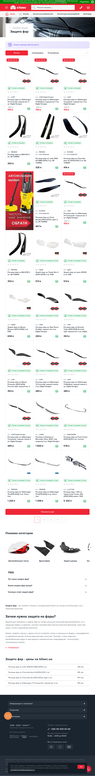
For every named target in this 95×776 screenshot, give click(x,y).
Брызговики (44, 561)
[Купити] (28, 108)
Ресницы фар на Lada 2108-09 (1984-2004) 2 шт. (27, 667)
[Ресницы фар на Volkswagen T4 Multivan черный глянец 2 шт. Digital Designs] (75, 367)
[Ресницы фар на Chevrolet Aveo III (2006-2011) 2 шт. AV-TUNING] (75, 141)
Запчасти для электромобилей (68, 14)
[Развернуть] (12, 648)
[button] (90, 547)
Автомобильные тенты (18, 561)
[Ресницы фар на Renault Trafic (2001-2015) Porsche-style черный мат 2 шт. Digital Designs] (75, 312)
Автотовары (87, 14)
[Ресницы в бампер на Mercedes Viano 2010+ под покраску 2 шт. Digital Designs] (47, 422)
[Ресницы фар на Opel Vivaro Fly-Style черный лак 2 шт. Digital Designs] (47, 312)
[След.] (65, 520)
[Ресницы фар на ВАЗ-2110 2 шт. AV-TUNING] (19, 257)
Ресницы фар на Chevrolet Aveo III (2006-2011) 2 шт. (29, 672)
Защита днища (70, 561)
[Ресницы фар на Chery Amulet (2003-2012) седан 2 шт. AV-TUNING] (47, 200)
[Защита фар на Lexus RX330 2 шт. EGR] (75, 257)
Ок (81, 767)
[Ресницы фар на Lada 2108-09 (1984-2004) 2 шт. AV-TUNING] (47, 141)
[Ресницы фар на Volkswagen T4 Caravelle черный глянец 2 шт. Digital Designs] (47, 367)
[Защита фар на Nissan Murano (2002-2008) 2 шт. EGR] (19, 312)
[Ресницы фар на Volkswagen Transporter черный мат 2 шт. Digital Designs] (75, 85)
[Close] (92, 1)
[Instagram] (60, 747)
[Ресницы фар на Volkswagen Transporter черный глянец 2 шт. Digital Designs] (19, 422)
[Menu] (6, 7)
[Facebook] (51, 747)
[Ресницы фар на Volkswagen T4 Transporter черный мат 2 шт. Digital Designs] (75, 200)
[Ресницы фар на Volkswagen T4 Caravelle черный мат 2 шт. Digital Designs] (19, 85)
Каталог (24, 14)
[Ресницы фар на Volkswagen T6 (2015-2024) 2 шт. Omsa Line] (19, 477)
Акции (10, 14)
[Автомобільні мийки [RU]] (19, 200)
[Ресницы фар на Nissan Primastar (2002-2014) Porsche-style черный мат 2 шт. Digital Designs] (19, 367)
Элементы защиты (20, 28)
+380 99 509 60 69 (60, 729)
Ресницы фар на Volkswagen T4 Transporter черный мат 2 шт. (33, 683)
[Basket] (88, 7)
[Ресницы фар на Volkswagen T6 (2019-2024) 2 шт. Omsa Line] (47, 477)
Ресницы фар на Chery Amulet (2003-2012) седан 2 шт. (30, 678)
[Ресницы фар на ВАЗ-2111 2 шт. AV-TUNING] (19, 141)
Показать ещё (47, 512)
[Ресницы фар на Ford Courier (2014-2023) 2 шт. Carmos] (75, 422)
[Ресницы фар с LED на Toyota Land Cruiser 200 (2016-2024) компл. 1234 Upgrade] (75, 477)
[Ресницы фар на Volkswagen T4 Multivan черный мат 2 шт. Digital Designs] (47, 85)
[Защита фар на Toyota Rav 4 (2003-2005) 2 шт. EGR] (47, 257)
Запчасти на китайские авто (43, 14)
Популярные (53, 53)
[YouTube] (69, 747)
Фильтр (17, 53)
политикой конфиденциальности (22, 770)
